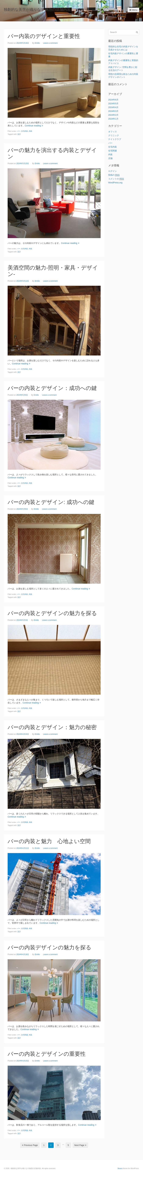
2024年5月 (113, 103)
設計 (19, 134)
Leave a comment (50, 43)
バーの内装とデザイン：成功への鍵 (52, 388)
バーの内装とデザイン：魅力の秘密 (52, 727)
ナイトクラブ (114, 139)
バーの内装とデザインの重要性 (47, 1054)
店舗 (110, 158)
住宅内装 (24, 131)
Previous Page (30, 1145)
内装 (30, 131)
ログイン (112, 171)
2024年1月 (113, 119)
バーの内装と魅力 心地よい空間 (49, 841)
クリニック (113, 135)
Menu (133, 10)
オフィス (112, 131)
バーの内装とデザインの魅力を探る (52, 613)
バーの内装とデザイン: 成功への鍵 (51, 502)
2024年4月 (113, 107)
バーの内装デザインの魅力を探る (49, 947)
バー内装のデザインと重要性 (44, 36)
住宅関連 (24, 822)
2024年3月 (113, 111)
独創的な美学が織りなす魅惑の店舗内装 (37, 9)
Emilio (37, 43)
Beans (120, 1168)
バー (18, 131)
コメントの (116, 179)
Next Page (80, 1145)
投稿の (114, 175)
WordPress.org (115, 182)
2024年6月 (113, 99)
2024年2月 (113, 115)
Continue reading (34, 125)
